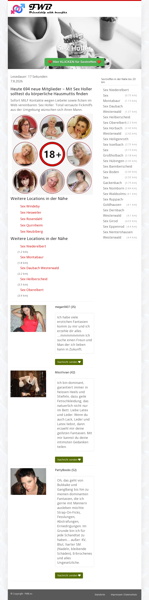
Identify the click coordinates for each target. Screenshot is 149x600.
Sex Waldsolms (120, 193)
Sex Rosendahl (31, 219)
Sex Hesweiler (30, 212)
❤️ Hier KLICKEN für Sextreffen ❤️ (74, 62)
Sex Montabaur (32, 257)
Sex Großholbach (120, 153)
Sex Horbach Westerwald (120, 131)
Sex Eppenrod (120, 226)
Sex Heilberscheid (33, 279)
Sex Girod (120, 221)
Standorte (100, 594)
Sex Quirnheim (31, 225)
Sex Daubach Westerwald (39, 268)
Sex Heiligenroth (120, 139)
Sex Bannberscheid (120, 166)
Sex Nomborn (120, 188)
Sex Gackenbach (120, 180)
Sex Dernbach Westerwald (120, 213)
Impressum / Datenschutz (124, 594)
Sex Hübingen (120, 160)
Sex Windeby (30, 206)
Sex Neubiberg (31, 231)
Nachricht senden (69, 362)
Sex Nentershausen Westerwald (120, 235)
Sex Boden (120, 172)
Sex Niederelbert (33, 246)
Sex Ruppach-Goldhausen (120, 202)
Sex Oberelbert (32, 290)
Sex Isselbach (120, 144)
